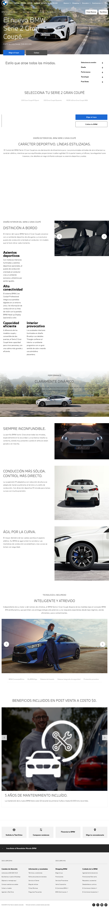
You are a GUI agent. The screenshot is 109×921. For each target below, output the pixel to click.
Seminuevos (97, 4)
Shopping (76, 4)
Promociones (59, 888)
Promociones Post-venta (89, 888)
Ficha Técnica (91, 12)
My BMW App (32, 681)
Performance (51, 12)
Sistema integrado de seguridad (70, 681)
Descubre (86, 4)
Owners (67, 4)
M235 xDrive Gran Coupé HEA (79, 100)
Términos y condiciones (35, 884)
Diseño (42, 12)
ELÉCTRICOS (53, 4)
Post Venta (72, 12)
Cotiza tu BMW (91, 124)
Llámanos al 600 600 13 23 (10, 884)
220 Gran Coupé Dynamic (52, 100)
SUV (11, 4)
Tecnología (62, 12)
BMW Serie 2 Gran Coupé (10, 12)
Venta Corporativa (60, 896)
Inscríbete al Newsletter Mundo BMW (21, 860)
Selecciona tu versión (29, 12)
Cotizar (36, 53)
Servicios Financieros (61, 892)
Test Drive (103, 12)
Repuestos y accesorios (89, 892)
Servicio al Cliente (34, 892)
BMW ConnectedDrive (16, 681)
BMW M (44, 4)
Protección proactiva (92, 681)
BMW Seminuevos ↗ (61, 903)
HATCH (16, 4)
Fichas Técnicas (33, 900)
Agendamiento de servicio (90, 884)
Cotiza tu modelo (7, 900)
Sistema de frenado (48, 681)
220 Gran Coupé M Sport (27, 100)
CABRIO (37, 4)
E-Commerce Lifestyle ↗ (89, 900)
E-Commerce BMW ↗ (61, 900)
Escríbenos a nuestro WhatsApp (11, 888)
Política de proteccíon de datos (38, 888)
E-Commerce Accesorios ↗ (90, 903)
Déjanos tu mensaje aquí (9, 892)
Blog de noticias (33, 896)
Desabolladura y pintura (89, 896)
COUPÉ (29, 4)
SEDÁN (23, 4)
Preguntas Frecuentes (35, 903)
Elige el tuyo (14, 53)
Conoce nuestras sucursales (10, 896)
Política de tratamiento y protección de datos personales (38, 916)
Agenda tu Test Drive (8, 903)
